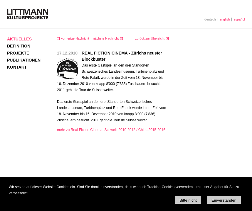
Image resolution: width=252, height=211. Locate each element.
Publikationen (24, 60)
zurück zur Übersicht (149, 38)
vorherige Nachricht (75, 38)
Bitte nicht (188, 200)
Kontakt (17, 67)
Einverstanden (223, 200)
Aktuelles (19, 39)
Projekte (18, 53)
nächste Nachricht (106, 38)
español (239, 19)
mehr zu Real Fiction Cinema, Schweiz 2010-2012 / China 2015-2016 (111, 130)
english (225, 19)
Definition (18, 46)
